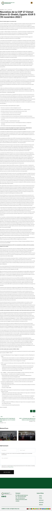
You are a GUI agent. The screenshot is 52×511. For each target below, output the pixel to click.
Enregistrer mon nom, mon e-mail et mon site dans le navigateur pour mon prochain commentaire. (17, 454)
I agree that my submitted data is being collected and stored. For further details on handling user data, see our (18, 466)
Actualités (10, 9)
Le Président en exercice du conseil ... (8, 433)
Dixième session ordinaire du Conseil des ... (26, 433)
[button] (31, 3)
